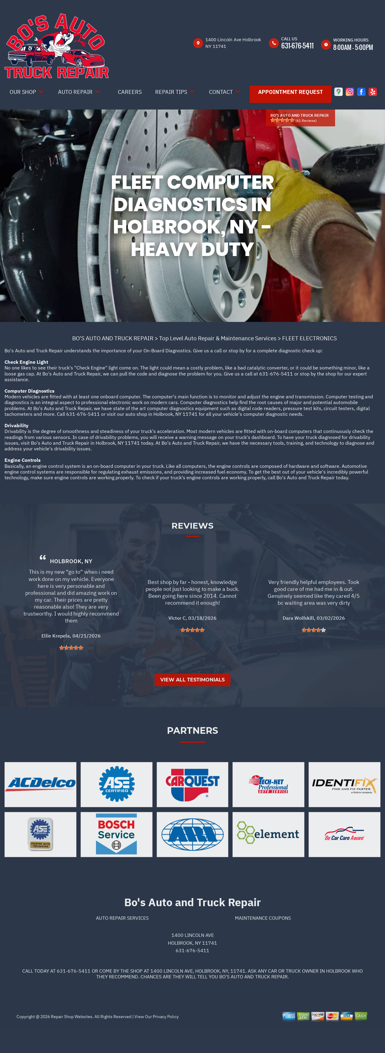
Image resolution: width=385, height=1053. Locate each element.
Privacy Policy (166, 1042)
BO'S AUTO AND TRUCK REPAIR (112, 338)
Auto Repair (75, 91)
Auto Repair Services (122, 943)
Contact (221, 91)
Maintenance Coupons (263, 943)
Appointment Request (290, 91)
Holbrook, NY (71, 587)
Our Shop (23, 91)
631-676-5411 (297, 45)
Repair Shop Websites (71, 1042)
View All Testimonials (192, 705)
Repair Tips (171, 91)
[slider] (282, 120)
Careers (130, 91)
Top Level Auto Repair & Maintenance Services (217, 338)
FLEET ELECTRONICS (309, 338)
